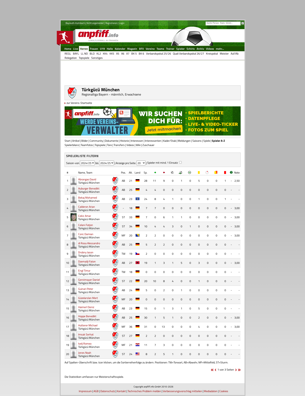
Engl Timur (84, 270)
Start (67, 141)
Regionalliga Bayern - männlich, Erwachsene (111, 94)
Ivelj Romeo (84, 343)
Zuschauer (148, 145)
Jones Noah (84, 353)
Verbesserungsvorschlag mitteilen (182, 391)
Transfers (119, 145)
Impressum (85, 391)
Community (96, 141)
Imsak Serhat (86, 334)
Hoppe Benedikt (87, 316)
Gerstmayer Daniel (89, 280)
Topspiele (100, 145)
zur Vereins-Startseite (79, 103)
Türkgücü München (89, 183)
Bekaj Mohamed (87, 197)
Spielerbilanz (72, 145)
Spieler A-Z (218, 141)
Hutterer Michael (87, 325)
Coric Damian (85, 234)
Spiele (206, 141)
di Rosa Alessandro (89, 243)
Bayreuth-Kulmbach (75, 23)
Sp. (145, 172)
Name (81, 172)
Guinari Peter (85, 289)
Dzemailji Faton (87, 261)
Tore (109, 145)
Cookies (223, 391)
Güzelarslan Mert (88, 298)
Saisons (197, 141)
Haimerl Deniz (86, 307)
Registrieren (111, 23)
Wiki (138, 145)
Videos (130, 145)
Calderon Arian (86, 207)
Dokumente (111, 141)
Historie (124, 141)
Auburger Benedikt (88, 188)
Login (121, 23)
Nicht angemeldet (95, 23)
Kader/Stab (169, 141)
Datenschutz (107, 391)
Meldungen (184, 141)
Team (89, 172)
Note (237, 172)
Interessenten (153, 141)
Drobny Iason (85, 252)
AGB (96, 391)
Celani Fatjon (85, 225)
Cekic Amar (84, 216)
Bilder (84, 141)
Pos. (123, 172)
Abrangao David (87, 179)
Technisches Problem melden (144, 391)
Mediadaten (210, 391)
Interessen (137, 141)
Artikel (76, 141)
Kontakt (121, 391)
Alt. (130, 172)
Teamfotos (87, 145)
